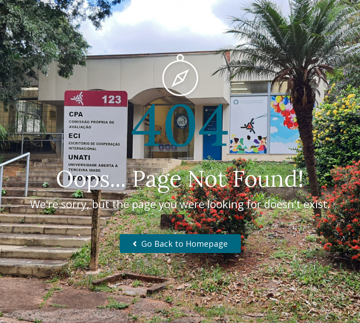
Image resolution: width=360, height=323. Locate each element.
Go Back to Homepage (180, 243)
